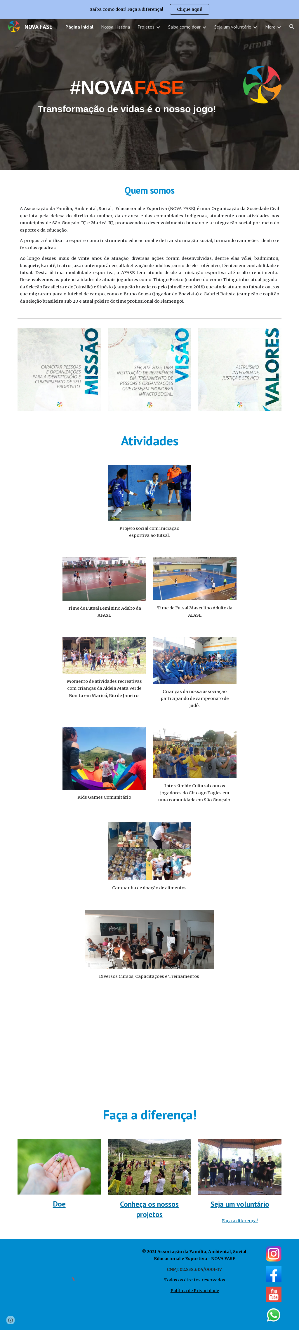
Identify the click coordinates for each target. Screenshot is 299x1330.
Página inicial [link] (79, 27)
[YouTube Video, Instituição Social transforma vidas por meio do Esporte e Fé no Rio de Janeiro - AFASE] (149, 1041)
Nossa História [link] (115, 27)
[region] (149, 9)
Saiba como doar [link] (184, 27)
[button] (292, 27)
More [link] (270, 27)
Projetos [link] (146, 27)
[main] (127, 94)
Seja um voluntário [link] (232, 27)
